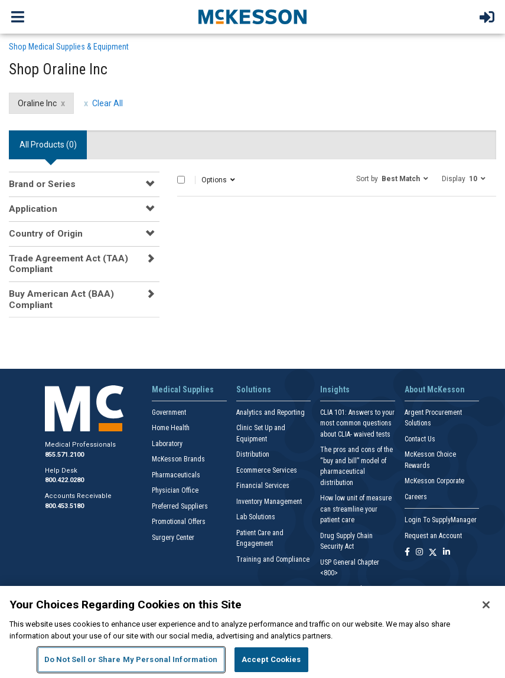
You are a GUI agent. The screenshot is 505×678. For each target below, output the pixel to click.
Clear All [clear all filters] (107, 103)
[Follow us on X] (433, 552)
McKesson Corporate (434, 481)
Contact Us (420, 439)
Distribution (252, 454)
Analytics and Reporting (270, 412)
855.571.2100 (64, 454)
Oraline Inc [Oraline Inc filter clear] (37, 103)
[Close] (486, 605)
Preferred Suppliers (180, 506)
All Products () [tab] (48, 144)
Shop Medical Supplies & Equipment (69, 46)
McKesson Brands (178, 459)
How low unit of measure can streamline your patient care (356, 509)
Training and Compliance (272, 559)
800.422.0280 (64, 480)
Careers (416, 497)
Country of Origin (46, 233)
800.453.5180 (64, 506)
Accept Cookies (271, 659)
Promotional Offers (179, 521)
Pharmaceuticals (176, 475)
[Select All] (181, 180)
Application (33, 209)
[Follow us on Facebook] (407, 552)
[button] (392, 178)
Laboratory (167, 444)
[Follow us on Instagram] (419, 552)
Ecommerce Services (266, 470)
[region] (252, 632)
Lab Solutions (255, 517)
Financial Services (262, 486)
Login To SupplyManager (441, 520)
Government (169, 412)
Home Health (171, 428)
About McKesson (435, 389)
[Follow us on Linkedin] (446, 552)
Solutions (253, 389)
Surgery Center (173, 537)
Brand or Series (42, 184)
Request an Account (433, 536)
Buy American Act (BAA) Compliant (61, 299)
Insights (335, 389)
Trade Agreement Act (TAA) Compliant (68, 263)
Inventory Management (269, 501)
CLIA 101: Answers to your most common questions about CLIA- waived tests (357, 423)
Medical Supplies (183, 389)
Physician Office (175, 490)
